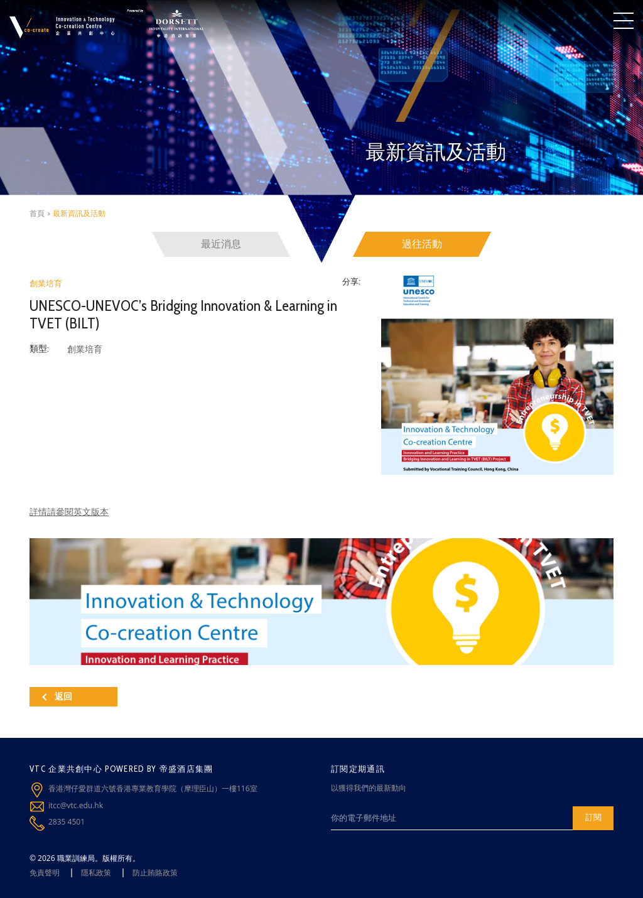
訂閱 (593, 817)
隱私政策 (96, 872)
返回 (57, 696)
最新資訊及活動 (79, 213)
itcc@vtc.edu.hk (75, 805)
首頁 (37, 213)
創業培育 (46, 283)
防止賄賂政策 (155, 872)
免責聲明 (45, 872)
